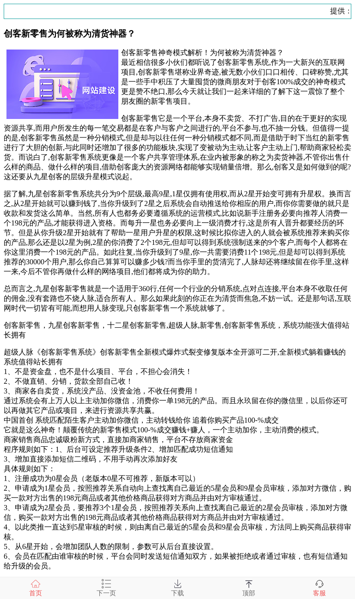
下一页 (106, 588)
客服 (319, 588)
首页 (35, 588)
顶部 (248, 588)
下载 (177, 588)
